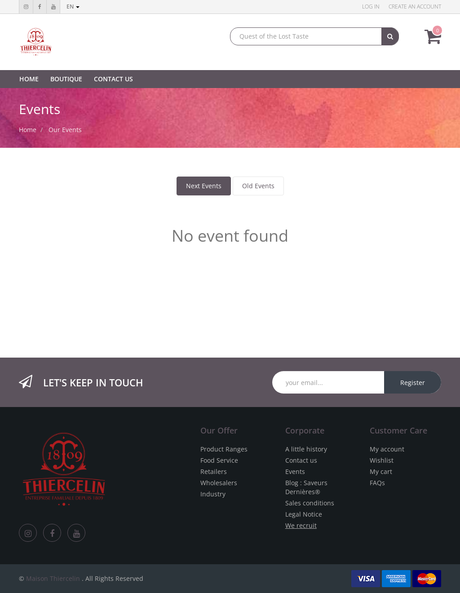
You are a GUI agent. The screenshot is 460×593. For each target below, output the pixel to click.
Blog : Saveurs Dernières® (306, 487)
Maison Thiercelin (53, 578)
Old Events (258, 185)
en (73, 6)
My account (387, 449)
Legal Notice (303, 514)
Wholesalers (218, 482)
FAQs (377, 482)
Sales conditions (309, 503)
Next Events (203, 185)
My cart (381, 471)
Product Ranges (224, 449)
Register (412, 382)
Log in (371, 6)
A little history (306, 449)
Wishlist (382, 460)
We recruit (301, 525)
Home (27, 129)
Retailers (213, 471)
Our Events (65, 129)
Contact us (301, 460)
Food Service (219, 460)
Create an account (415, 6)
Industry (213, 494)
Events (295, 471)
